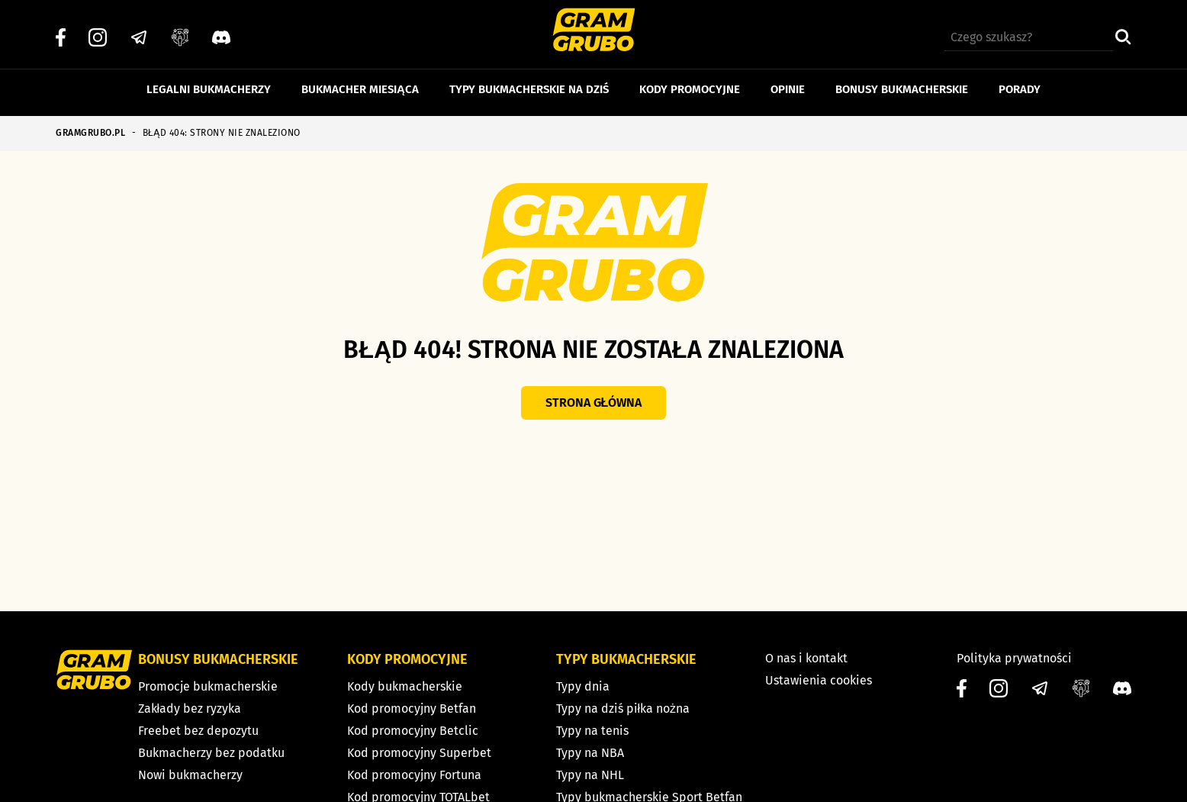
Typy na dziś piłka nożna (623, 708)
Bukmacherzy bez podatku (211, 753)
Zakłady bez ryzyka (190, 708)
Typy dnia (583, 686)
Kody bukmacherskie (404, 686)
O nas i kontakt (806, 658)
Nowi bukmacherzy (190, 775)
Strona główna (593, 402)
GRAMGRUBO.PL (90, 132)
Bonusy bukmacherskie (901, 82)
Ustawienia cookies (818, 680)
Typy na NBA (590, 753)
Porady (1020, 82)
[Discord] (221, 31)
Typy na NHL (590, 775)
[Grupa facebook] (180, 31)
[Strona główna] (593, 32)
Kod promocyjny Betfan (411, 708)
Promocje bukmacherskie (208, 686)
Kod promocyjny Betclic (412, 730)
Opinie (787, 82)
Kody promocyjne (689, 82)
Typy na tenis (592, 730)
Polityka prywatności (1014, 658)
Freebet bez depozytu (198, 730)
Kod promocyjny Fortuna (414, 775)
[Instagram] (97, 31)
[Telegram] (139, 31)
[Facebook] (61, 31)
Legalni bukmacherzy (208, 82)
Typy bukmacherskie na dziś (529, 82)
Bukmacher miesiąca (360, 82)
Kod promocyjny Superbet (419, 753)
